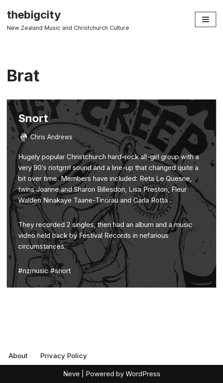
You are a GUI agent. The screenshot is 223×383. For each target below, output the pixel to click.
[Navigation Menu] (205, 19)
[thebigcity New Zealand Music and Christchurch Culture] (68, 19)
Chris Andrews (51, 137)
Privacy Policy (63, 355)
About (18, 355)
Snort (33, 118)
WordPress (143, 373)
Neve (71, 373)
